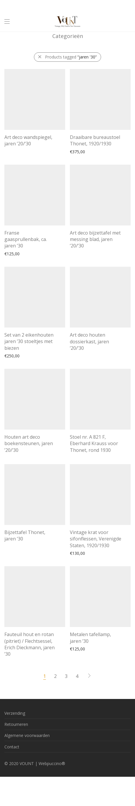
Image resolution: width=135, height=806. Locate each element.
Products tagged (71, 57)
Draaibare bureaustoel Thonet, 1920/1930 (95, 140)
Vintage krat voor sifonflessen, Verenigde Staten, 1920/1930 (95, 539)
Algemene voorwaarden (27, 735)
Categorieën (67, 35)
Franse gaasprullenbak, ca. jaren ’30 (25, 239)
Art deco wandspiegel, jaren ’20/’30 (28, 140)
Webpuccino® (52, 763)
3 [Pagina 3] (66, 676)
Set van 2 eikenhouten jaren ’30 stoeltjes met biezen (28, 341)
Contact (11, 747)
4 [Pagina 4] (77, 676)
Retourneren (16, 724)
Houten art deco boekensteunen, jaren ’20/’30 (28, 443)
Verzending (14, 713)
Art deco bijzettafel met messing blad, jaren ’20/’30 (95, 239)
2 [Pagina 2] (55, 676)
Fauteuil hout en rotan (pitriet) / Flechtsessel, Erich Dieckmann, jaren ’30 (29, 644)
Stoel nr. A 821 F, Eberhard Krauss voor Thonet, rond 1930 (94, 443)
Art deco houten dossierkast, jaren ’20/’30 (89, 341)
